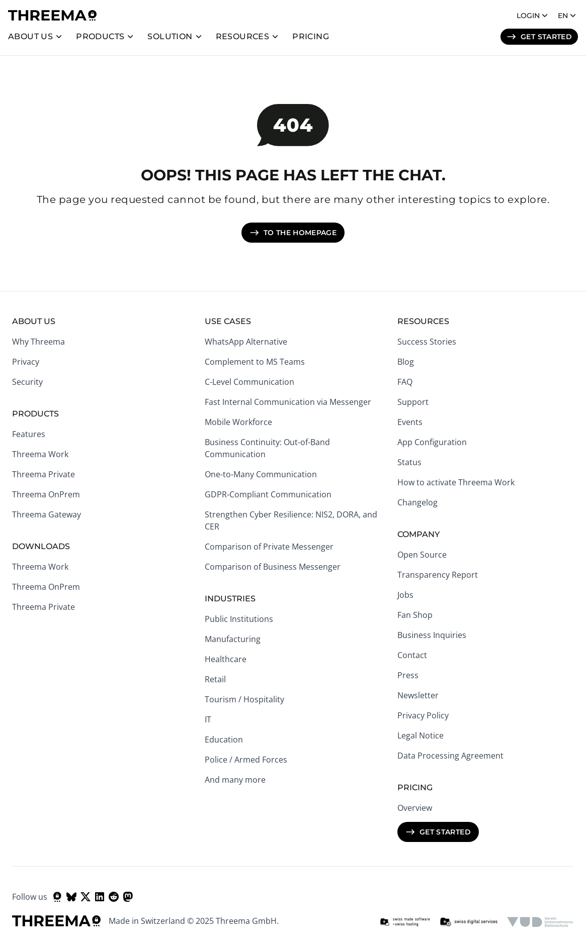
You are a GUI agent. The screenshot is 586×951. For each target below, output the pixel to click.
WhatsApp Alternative (246, 341)
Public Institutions (239, 618)
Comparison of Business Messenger (273, 566)
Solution (169, 36)
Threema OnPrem (46, 494)
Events (410, 422)
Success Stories (426, 341)
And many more (235, 779)
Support (413, 401)
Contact (412, 655)
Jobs (405, 594)
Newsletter (418, 695)
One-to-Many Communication (261, 474)
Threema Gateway (46, 514)
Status (409, 462)
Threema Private (43, 474)
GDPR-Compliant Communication (268, 494)
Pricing (310, 36)
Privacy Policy (423, 715)
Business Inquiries (431, 635)
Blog (405, 361)
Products (100, 36)
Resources (243, 36)
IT (208, 719)
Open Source (422, 554)
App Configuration (432, 442)
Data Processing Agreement (450, 755)
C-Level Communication (249, 381)
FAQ (404, 381)
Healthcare (225, 659)
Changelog (417, 502)
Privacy (25, 361)
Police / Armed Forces (246, 759)
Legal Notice (420, 735)
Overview (414, 807)
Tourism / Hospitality (244, 699)
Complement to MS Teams (255, 361)
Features (28, 434)
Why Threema (38, 341)
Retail (215, 679)
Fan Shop (415, 614)
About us (30, 36)
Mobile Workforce (238, 422)
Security (27, 381)
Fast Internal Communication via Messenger (288, 401)
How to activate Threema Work (456, 482)
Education (224, 739)
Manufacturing (233, 639)
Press (407, 675)
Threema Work (40, 454)
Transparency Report (437, 574)
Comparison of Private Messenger (269, 546)
